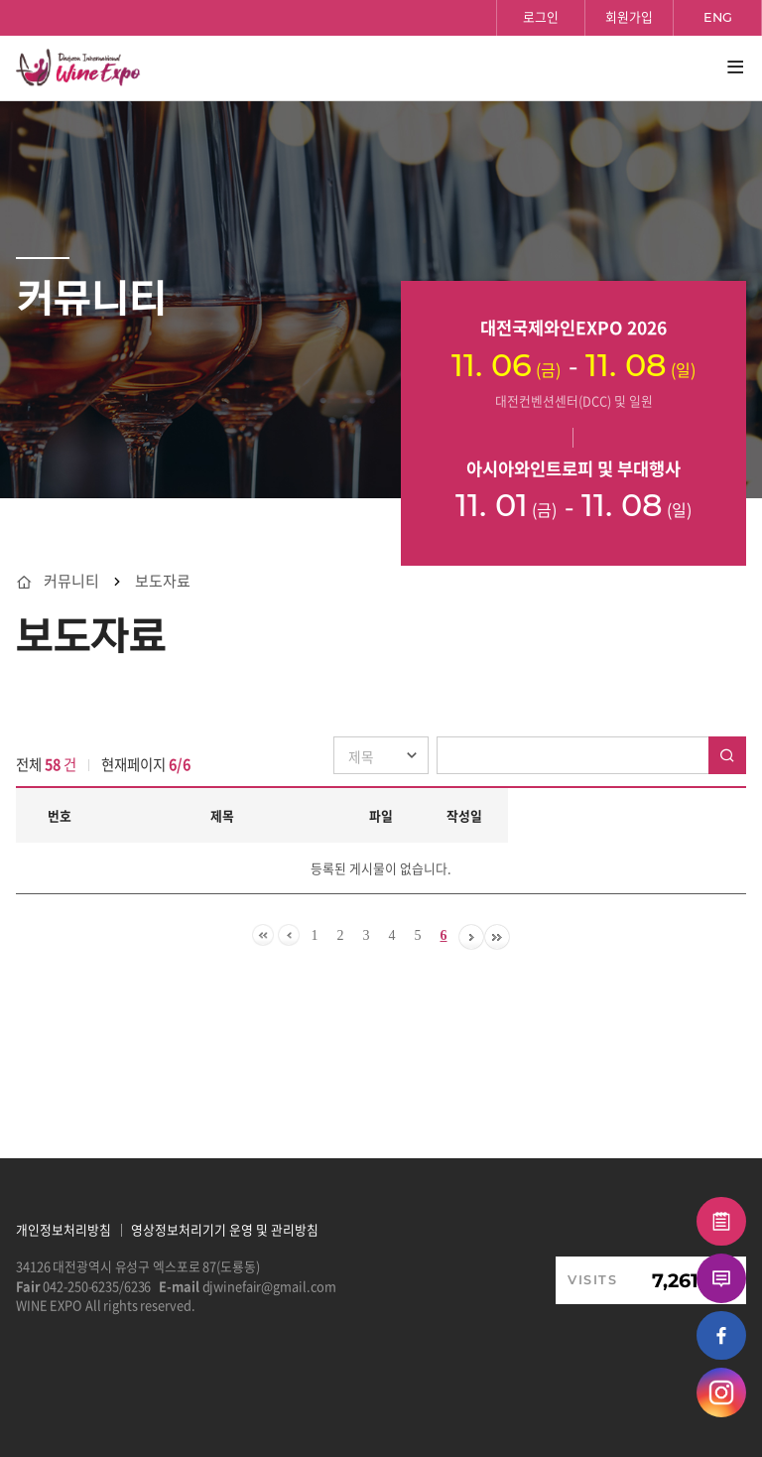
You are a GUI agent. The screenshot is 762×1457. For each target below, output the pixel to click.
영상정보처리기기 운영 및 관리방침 (224, 1229)
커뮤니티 (71, 581)
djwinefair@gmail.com (269, 1285)
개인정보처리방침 (63, 1229)
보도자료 (162, 581)
